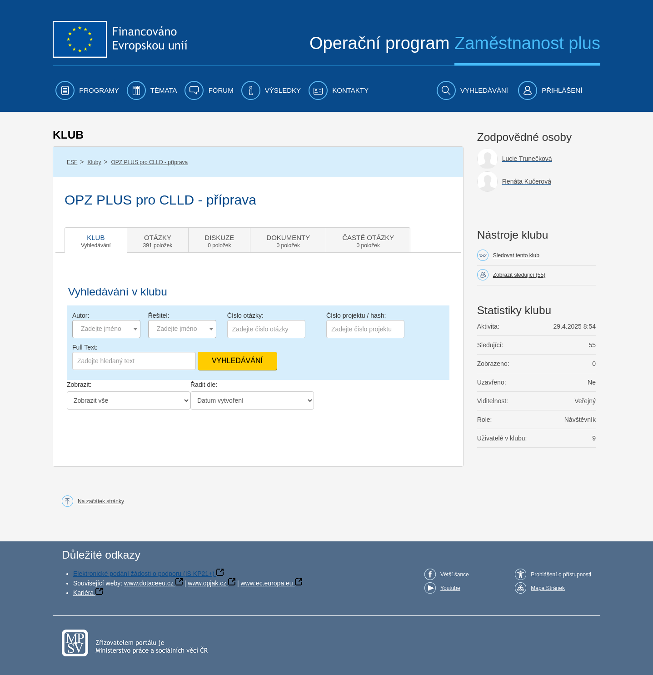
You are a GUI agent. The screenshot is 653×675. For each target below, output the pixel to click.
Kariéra (83, 592)
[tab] (96, 240)
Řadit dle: (203, 384)
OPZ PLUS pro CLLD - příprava (149, 162)
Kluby (94, 162)
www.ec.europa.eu (266, 583)
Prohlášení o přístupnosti (561, 574)
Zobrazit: (79, 384)
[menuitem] (87, 90)
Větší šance (454, 574)
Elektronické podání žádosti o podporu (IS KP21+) (143, 573)
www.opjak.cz (207, 583)
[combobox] (106, 329)
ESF (72, 162)
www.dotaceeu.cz (149, 583)
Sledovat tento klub (516, 255)
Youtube (450, 588)
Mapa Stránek (548, 588)
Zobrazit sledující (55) (519, 275)
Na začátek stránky (101, 501)
